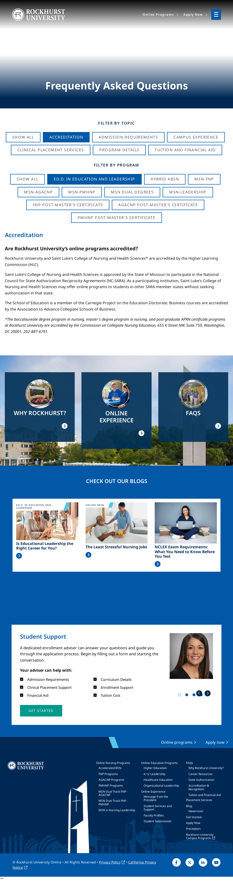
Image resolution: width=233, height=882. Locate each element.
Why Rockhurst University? (206, 768)
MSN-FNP (204, 179)
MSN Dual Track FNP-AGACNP (113, 793)
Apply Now (193, 823)
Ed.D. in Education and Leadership (94, 179)
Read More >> (19, 556)
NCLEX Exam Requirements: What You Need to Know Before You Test (185, 552)
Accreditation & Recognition (198, 787)
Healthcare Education (158, 780)
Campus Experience (195, 137)
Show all (27, 179)
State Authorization (201, 780)
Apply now (215, 742)
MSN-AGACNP (38, 192)
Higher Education (155, 768)
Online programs (177, 742)
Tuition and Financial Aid (204, 795)
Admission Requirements (128, 137)
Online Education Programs (159, 763)
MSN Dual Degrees (132, 192)
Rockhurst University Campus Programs (199, 836)
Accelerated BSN (110, 768)
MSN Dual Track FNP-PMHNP (113, 802)
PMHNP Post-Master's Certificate (116, 217)
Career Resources (200, 774)
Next (208, 693)
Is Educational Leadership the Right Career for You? (44, 545)
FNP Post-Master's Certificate (68, 204)
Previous (199, 693)
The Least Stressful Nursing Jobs (116, 547)
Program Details (119, 150)
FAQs (189, 763)
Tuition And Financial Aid (185, 150)
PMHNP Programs (111, 785)
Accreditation (66, 137)
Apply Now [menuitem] (193, 14)
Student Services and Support (158, 807)
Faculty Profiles (154, 815)
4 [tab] (202, 695)
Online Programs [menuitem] (158, 14)
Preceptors (193, 829)
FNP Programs (108, 774)
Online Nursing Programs (113, 763)
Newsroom (195, 811)
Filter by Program (116, 165)
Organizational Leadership (161, 785)
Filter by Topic (116, 123)
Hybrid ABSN (165, 179)
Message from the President (156, 798)
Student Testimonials (158, 821)
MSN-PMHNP (81, 192)
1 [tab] (180, 695)
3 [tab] (195, 695)
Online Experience (153, 791)
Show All (23, 137)
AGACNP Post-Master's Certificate (158, 204)
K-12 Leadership (154, 774)
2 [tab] (187, 695)
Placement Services (199, 800)
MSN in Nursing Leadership (117, 810)
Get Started (193, 817)
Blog (189, 806)
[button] (41, 710)
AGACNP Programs (111, 780)
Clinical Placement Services (50, 150)
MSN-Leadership (187, 192)
